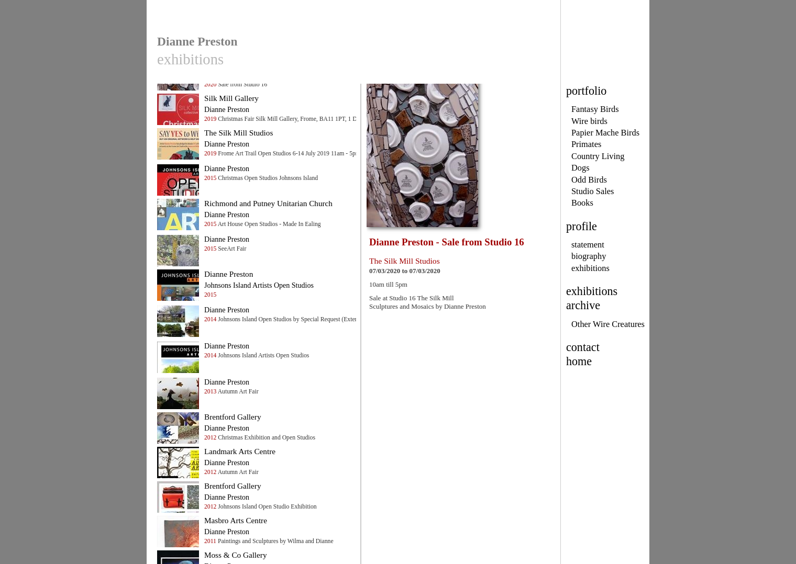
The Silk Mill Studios (238, 132)
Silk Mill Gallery (231, 98)
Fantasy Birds (595, 109)
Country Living (597, 156)
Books (582, 203)
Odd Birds (589, 180)
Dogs (580, 168)
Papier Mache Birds (605, 133)
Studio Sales (592, 191)
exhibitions (590, 268)
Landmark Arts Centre (239, 451)
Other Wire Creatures (608, 324)
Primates (586, 144)
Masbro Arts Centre (235, 520)
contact (583, 347)
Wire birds (589, 121)
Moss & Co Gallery (235, 554)
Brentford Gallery (232, 416)
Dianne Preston (228, 273)
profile (581, 226)
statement (587, 245)
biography (588, 256)
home (579, 361)
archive (583, 305)
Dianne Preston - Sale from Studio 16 (446, 241)
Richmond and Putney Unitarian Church (268, 203)
